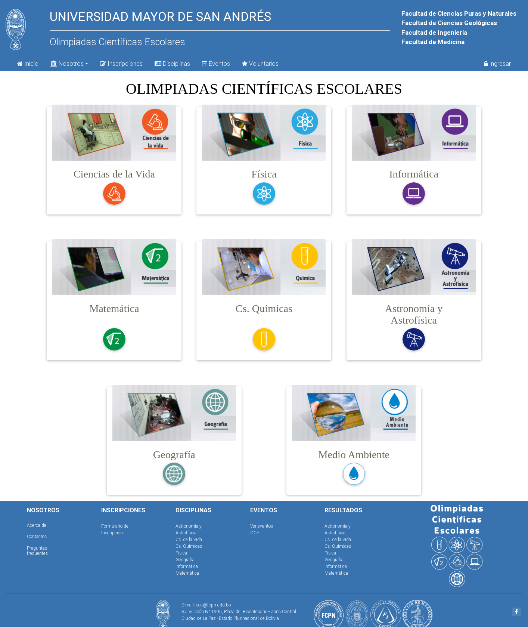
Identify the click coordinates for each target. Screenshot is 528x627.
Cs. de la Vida (189, 539)
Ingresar (497, 63)
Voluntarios (260, 63)
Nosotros (67, 63)
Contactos (37, 536)
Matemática (187, 573)
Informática (187, 566)
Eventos (216, 63)
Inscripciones (121, 63)
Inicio (27, 63)
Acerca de (36, 525)
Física (181, 553)
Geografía (185, 559)
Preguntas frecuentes (37, 550)
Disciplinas (172, 63)
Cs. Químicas (189, 546)
